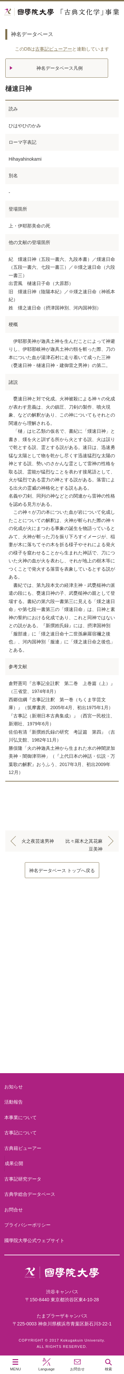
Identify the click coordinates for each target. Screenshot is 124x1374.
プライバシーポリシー (27, 1225)
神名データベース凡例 (59, 68)
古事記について (62, 995)
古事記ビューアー (53, 49)
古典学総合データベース (29, 1194)
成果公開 (14, 1163)
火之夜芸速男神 (37, 841)
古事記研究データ (22, 1179)
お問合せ (13, 1209)
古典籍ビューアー (62, 1048)
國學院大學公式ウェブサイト (34, 1240)
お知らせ (13, 1086)
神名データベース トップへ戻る (62, 870)
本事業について (62, 942)
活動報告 (13, 1102)
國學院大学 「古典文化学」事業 (62, 12)
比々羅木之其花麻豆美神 (84, 842)
